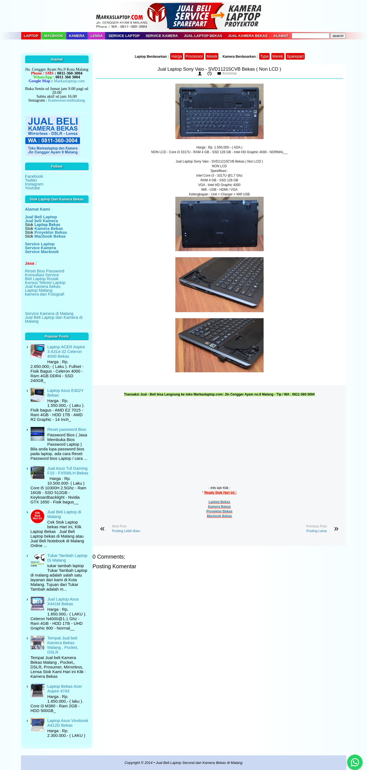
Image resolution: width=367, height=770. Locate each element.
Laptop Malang (38, 290)
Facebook (34, 176)
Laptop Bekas (219, 502)
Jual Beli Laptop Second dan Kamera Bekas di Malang (199, 763)
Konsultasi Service (42, 274)
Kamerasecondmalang (66, 100)
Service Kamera (162, 36)
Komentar (230, 73)
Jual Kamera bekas (42, 286)
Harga (176, 56)
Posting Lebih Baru (126, 531)
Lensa (96, 36)
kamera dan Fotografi (45, 294)
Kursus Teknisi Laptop (45, 282)
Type (264, 56)
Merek (212, 56)
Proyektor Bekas (219, 511)
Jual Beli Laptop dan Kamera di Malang (53, 319)
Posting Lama (316, 531)
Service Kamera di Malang (49, 313)
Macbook (53, 36)
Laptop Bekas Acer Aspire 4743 (64, 688)
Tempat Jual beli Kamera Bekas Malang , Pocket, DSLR (62, 645)
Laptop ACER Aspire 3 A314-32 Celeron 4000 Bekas (66, 351)
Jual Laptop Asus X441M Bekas (63, 601)
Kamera (77, 36)
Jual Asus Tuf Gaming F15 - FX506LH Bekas (67, 470)
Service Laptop (124, 36)
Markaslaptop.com (69, 81)
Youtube (32, 187)
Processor (194, 56)
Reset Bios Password (45, 271)
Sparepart (295, 56)
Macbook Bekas (219, 516)
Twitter (31, 180)
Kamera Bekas (219, 507)
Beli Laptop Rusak (42, 278)
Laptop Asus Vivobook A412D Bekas (67, 722)
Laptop (31, 36)
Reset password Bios (66, 429)
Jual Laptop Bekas (203, 36)
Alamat (280, 36)
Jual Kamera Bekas (247, 36)
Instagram (34, 184)
